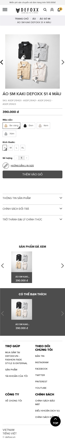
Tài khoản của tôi (16, 376)
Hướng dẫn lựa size (18, 166)
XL (22, 147)
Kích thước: (9, 142)
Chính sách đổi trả (47, 417)
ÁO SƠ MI (45, 18)
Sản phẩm (11, 369)
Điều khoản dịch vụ (47, 410)
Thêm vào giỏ (32, 174)
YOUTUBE (40, 387)
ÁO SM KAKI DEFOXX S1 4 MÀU (21, 276)
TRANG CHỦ (22, 18)
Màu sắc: (8, 119)
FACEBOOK (41, 368)
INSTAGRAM (41, 362)
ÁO (34, 18)
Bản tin (39, 356)
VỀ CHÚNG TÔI (13, 400)
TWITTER (40, 375)
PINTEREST (41, 381)
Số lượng (7, 158)
